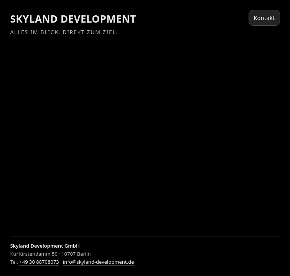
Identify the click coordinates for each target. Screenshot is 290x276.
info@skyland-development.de (98, 261)
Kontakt (264, 17)
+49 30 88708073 (39, 261)
